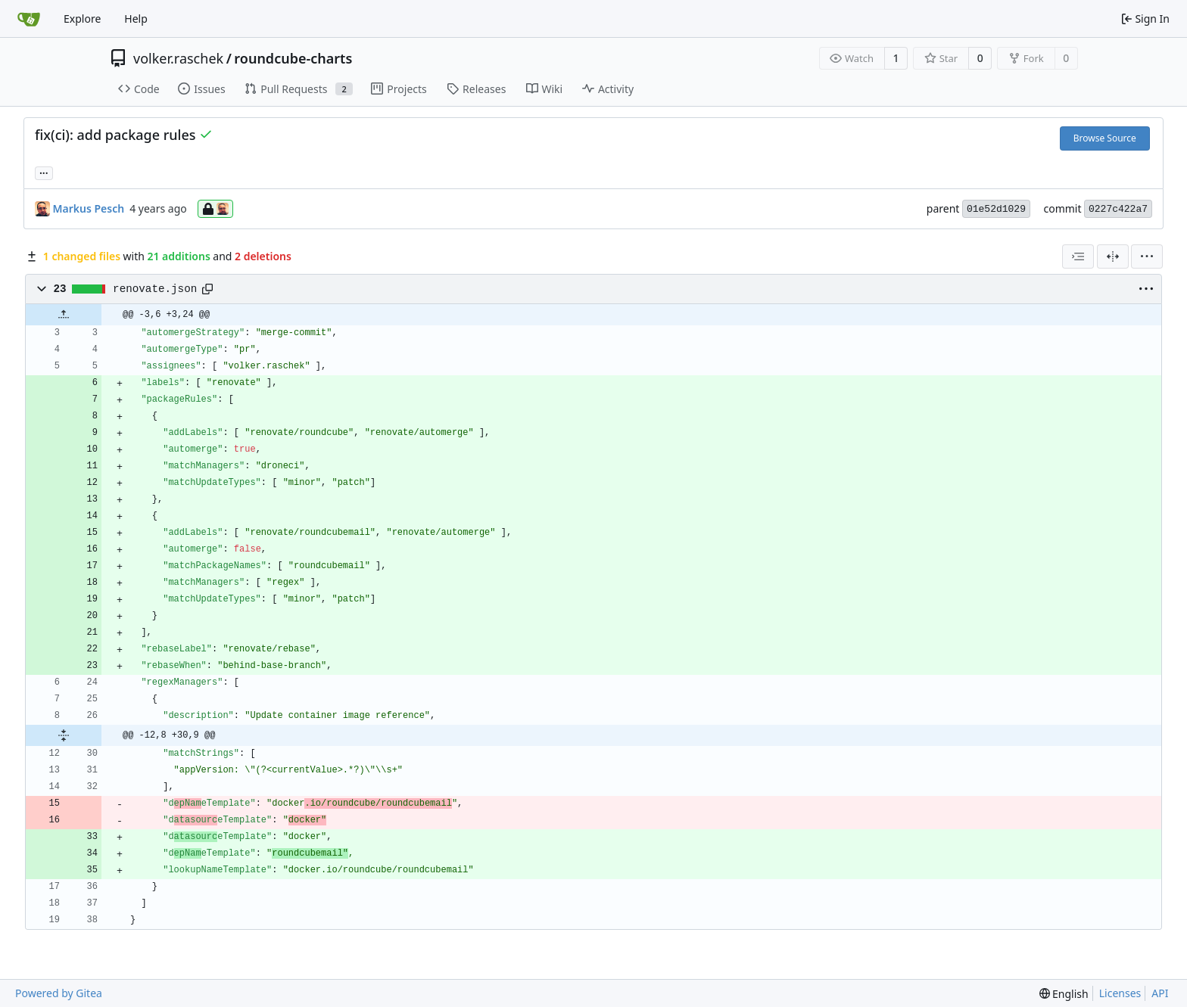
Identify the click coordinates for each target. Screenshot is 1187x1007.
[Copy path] (207, 289)
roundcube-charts (293, 58)
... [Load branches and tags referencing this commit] (43, 171)
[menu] (1147, 256)
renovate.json (155, 289)
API (1159, 993)
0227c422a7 (1118, 209)
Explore (82, 18)
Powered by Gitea (58, 993)
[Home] (29, 19)
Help (136, 18)
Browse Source (1104, 138)
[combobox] (1078, 256)
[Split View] (1113, 256)
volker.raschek (178, 58)
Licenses (1120, 993)
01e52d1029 (996, 209)
